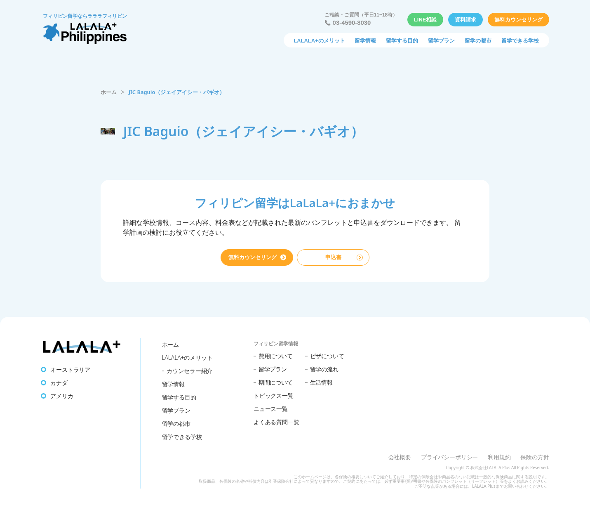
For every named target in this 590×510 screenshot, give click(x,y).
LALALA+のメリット (319, 41)
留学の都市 (478, 41)
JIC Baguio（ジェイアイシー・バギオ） (177, 92)
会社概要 (399, 457)
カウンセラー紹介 (189, 371)
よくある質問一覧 (276, 422)
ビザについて (327, 356)
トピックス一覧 (274, 395)
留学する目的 (402, 41)
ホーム (109, 92)
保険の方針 (534, 457)
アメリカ (61, 396)
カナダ (59, 383)
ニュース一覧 (271, 409)
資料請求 (465, 20)
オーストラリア (70, 369)
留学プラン (441, 41)
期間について (276, 382)
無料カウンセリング (518, 20)
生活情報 (321, 382)
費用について (276, 356)
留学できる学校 (520, 41)
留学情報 (365, 41)
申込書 (333, 257)
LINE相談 (425, 20)
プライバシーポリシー (449, 457)
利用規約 (499, 457)
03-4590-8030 (352, 22)
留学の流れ (324, 369)
